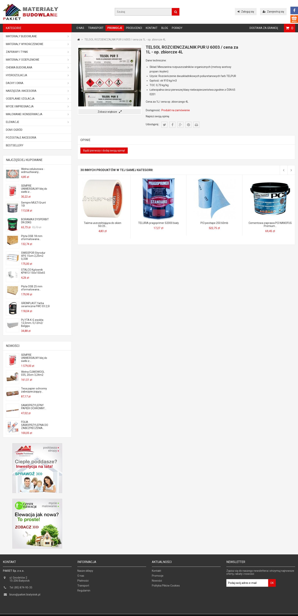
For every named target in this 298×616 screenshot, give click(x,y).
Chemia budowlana (37, 67)
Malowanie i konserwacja (37, 114)
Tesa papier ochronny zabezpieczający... (34, 390)
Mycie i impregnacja (37, 106)
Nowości (13, 346)
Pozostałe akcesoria (21, 137)
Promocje (114, 27)
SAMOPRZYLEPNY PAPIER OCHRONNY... (33, 407)
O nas (80, 27)
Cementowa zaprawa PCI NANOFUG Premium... (270, 224)
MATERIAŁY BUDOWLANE (37, 36)
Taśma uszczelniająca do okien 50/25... (102, 224)
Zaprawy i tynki (37, 51)
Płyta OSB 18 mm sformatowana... (31, 238)
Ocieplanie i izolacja (37, 98)
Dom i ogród (14, 129)
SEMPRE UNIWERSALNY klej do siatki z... (34, 188)
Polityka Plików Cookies (166, 586)
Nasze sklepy (85, 572)
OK (272, 584)
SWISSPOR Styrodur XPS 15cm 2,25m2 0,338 (33, 255)
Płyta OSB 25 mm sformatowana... (31, 288)
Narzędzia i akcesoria (37, 90)
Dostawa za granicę (264, 27)
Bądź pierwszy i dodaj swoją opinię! (104, 150)
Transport (96, 27)
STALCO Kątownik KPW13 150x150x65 (33, 271)
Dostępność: (153, 110)
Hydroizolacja (37, 75)
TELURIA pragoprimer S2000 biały (158, 222)
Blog (164, 27)
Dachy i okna (37, 83)
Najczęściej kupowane (24, 160)
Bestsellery (14, 145)
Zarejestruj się (273, 11)
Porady (177, 27)
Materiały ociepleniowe (37, 59)
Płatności (83, 581)
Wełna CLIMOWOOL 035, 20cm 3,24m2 (32, 373)
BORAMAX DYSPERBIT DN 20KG (35, 221)
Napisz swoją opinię (157, 116)
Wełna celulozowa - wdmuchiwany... (32, 170)
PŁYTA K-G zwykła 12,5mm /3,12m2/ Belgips (32, 322)
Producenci (134, 27)
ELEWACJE (37, 122)
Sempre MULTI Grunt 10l (33, 204)
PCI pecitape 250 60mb (214, 222)
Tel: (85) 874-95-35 (21, 588)
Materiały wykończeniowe (37, 44)
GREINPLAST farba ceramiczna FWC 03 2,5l (35, 305)
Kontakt (152, 27)
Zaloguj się (246, 11)
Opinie (85, 140)
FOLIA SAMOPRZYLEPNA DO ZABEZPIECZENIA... (34, 425)
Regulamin (83, 591)
